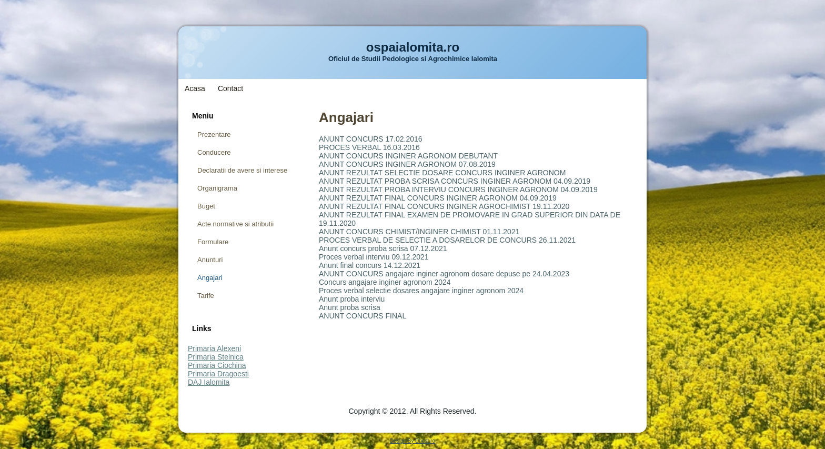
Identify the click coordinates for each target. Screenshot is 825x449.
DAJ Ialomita (208, 382)
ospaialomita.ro (412, 47)
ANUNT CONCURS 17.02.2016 (370, 139)
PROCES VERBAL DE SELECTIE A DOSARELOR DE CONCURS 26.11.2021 (447, 240)
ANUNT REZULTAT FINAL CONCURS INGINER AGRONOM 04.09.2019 (438, 198)
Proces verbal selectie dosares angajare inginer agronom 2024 (421, 290)
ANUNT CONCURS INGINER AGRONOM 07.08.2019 (407, 164)
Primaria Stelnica (216, 357)
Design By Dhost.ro (412, 441)
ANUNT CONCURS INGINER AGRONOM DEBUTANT (408, 156)
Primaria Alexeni (214, 348)
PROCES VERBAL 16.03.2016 (369, 147)
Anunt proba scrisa (349, 307)
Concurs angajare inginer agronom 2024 (385, 282)
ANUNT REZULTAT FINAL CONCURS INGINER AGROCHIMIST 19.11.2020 (444, 206)
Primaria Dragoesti (218, 374)
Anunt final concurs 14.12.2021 (369, 265)
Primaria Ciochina (217, 365)
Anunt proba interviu (352, 299)
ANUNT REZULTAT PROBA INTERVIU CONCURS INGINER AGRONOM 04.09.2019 (458, 189)
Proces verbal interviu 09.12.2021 (374, 257)
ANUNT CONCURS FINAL (362, 316)
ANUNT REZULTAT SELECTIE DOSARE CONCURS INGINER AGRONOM (442, 172)
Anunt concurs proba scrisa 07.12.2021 (383, 248)
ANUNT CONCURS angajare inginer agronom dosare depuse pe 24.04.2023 (444, 274)
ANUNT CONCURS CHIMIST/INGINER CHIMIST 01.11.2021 (419, 231)
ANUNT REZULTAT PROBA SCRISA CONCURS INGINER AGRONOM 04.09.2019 (454, 181)
